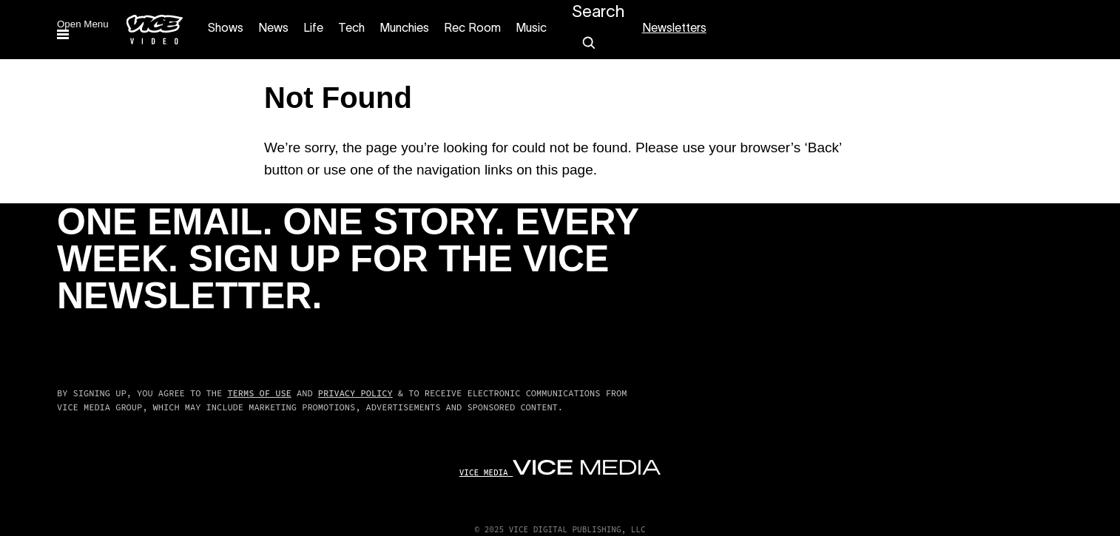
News (273, 29)
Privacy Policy (355, 392)
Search (598, 12)
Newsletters (674, 29)
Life (313, 29)
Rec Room (472, 29)
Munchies (404, 29)
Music (531, 29)
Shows (225, 29)
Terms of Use (259, 392)
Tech (351, 29)
